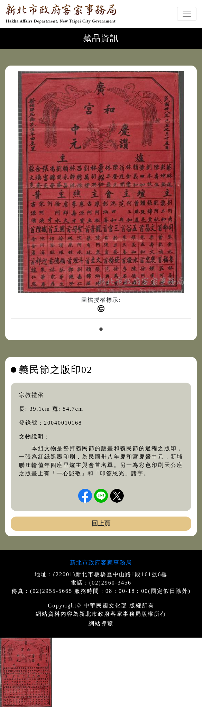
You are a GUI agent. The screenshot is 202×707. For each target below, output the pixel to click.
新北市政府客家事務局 (101, 562)
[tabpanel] (101, 197)
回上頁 (101, 523)
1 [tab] (101, 329)
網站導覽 (101, 624)
